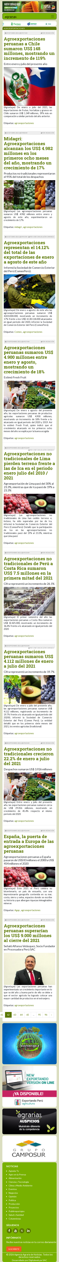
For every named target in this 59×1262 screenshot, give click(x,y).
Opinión (13, 1196)
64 (21, 1014)
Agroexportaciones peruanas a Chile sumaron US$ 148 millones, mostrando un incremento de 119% (29, 48)
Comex (18, 332)
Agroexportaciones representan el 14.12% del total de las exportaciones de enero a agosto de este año (29, 252)
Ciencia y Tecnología (19, 1182)
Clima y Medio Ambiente (20, 1185)
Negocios (13, 1193)
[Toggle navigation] (52, 16)
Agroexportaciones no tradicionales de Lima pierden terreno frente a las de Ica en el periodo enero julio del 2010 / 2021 (29, 466)
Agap (17, 910)
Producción (14, 1204)
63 (15, 1014)
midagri (18, 227)
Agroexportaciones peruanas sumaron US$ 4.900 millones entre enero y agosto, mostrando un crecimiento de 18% (28, 360)
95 (39, 1014)
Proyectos (14, 1207)
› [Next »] (51, 1014)
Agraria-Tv (14, 1171)
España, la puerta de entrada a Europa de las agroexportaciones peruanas (29, 844)
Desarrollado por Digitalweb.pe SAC (29, 1260)
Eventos (13, 1189)
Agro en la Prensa (17, 1174)
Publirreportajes (17, 1211)
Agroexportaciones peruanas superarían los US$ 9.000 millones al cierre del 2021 (27, 933)
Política (12, 1200)
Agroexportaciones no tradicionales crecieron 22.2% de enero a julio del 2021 (29, 756)
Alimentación (15, 1178)
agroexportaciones (24, 123)
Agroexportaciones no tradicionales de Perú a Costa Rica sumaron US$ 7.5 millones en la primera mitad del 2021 (28, 568)
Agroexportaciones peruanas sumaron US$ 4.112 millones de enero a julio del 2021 (28, 659)
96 (46, 1014)
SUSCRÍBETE (13, 1249)
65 (27, 1014)
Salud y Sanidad (16, 1215)
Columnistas (15, 1218)
